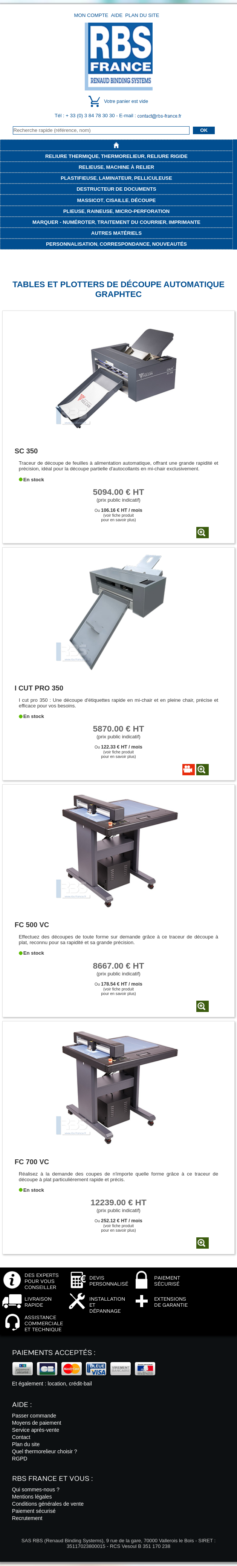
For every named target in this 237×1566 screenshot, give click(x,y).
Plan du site (142, 15)
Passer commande (34, 1416)
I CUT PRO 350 (39, 688)
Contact (21, 1437)
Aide (116, 15)
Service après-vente (35, 1430)
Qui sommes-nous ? (36, 1489)
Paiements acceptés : (53, 1353)
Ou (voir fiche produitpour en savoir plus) (118, 515)
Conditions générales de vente (48, 1504)
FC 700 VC (32, 1162)
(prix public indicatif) (118, 495)
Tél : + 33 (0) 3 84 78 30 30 (85, 115)
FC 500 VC (32, 925)
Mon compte (91, 15)
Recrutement (27, 1518)
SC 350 (26, 451)
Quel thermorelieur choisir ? (44, 1451)
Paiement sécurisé (34, 1511)
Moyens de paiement (36, 1423)
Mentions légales (32, 1497)
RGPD (20, 1459)
